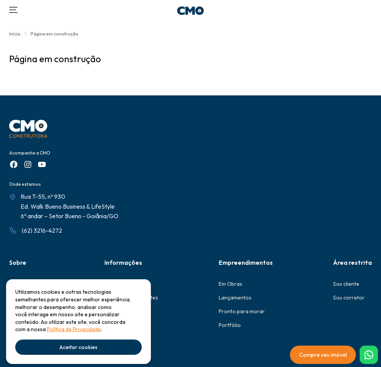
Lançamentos (235, 297)
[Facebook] (13, 164)
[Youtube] (41, 164)
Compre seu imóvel (323, 354)
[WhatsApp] (369, 355)
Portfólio (230, 325)
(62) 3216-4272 (42, 230)
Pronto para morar (242, 311)
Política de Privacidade (74, 329)
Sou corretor (349, 297)
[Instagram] (27, 164)
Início (15, 34)
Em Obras (230, 283)
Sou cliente (346, 283)
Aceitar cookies (78, 347)
